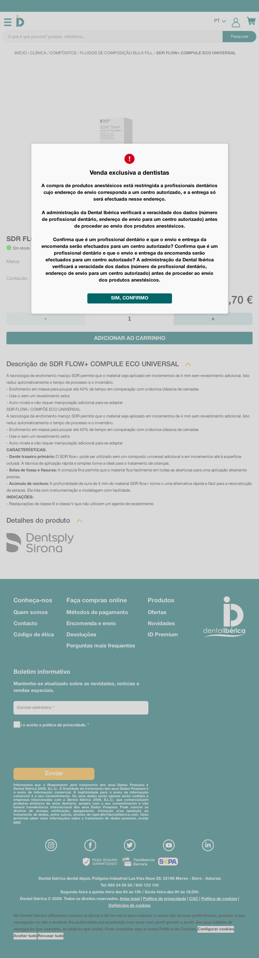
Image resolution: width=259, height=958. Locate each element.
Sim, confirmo (129, 298)
